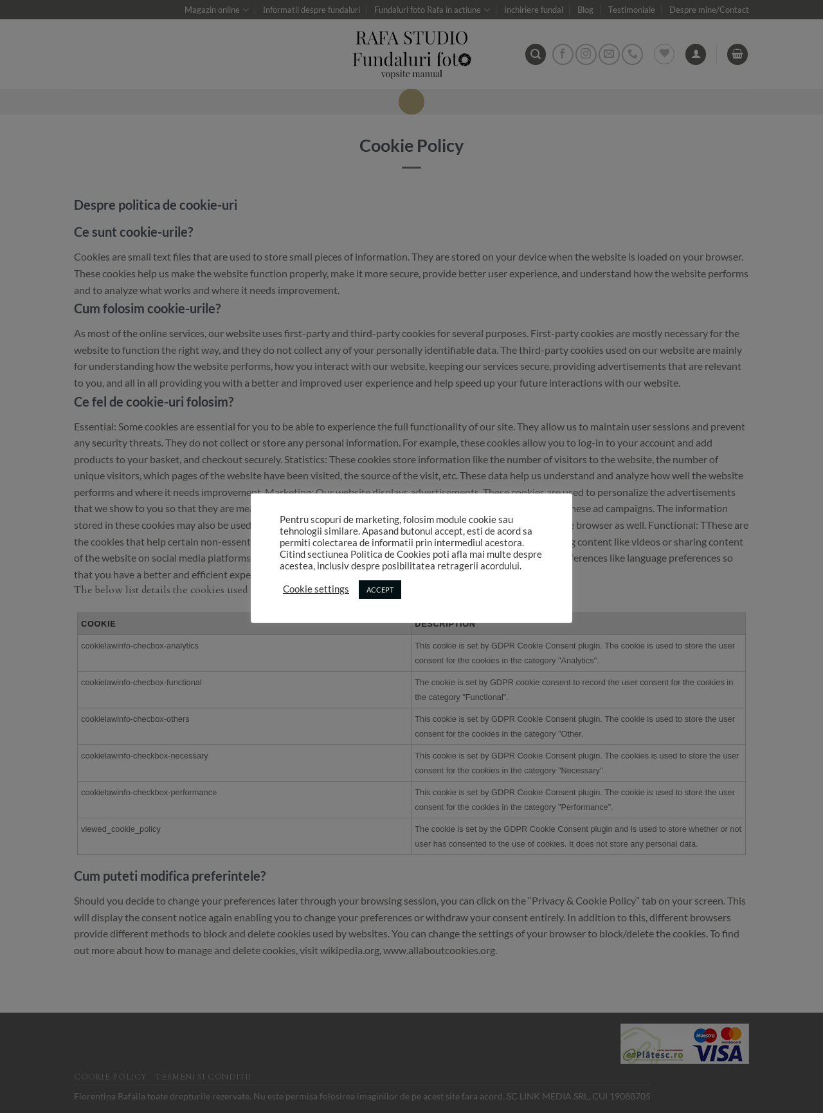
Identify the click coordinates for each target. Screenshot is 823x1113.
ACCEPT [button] (379, 589)
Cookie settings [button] (316, 589)
